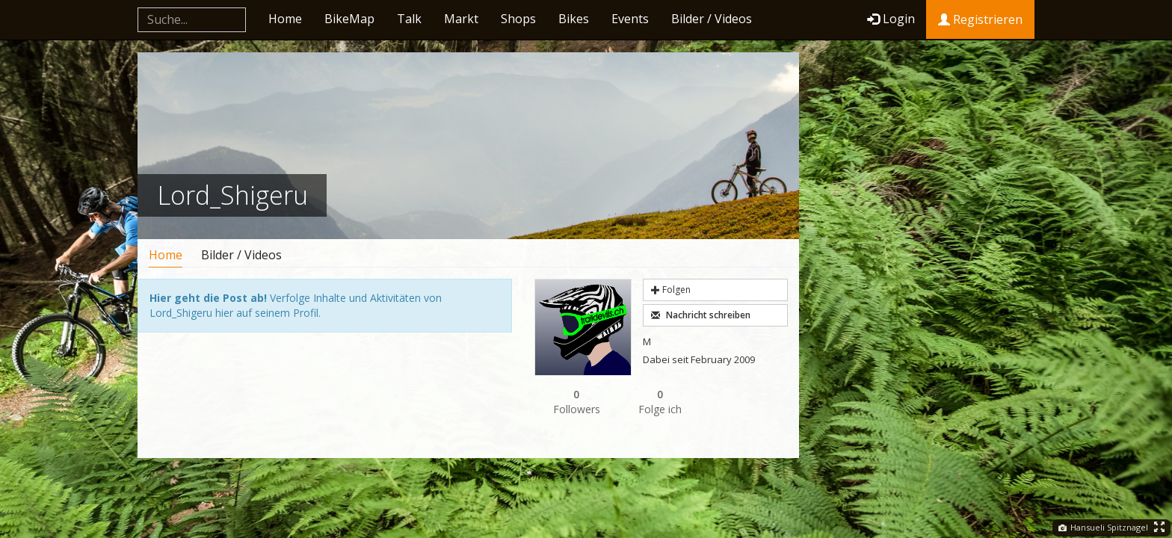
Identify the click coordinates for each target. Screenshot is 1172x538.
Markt (461, 18)
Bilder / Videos (711, 18)
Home (285, 18)
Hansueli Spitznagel (1103, 527)
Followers (576, 401)
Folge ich (660, 401)
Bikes (573, 18)
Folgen (671, 289)
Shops (518, 18)
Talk (409, 18)
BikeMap (349, 18)
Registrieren (980, 19)
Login (891, 18)
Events (630, 18)
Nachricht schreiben (700, 315)
